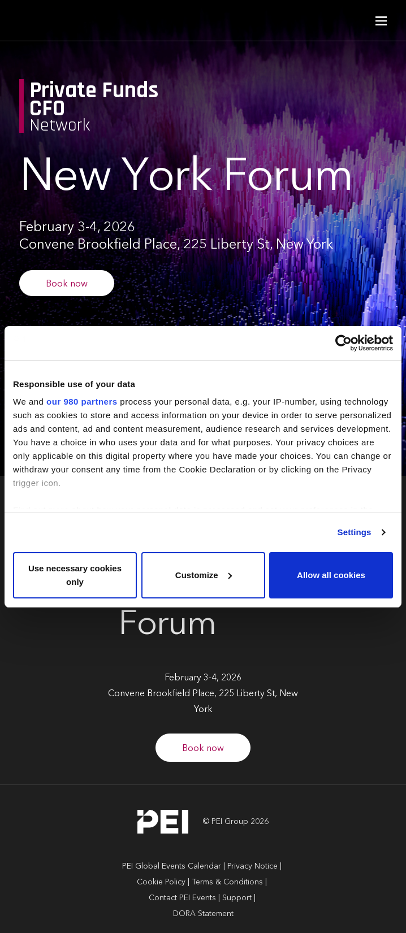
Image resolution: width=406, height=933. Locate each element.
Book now (67, 284)
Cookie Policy (161, 882)
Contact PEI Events (182, 898)
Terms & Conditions (227, 882)
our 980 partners (82, 401)
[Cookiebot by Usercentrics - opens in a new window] (343, 343)
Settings (355, 532)
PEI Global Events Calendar (171, 866)
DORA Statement (203, 914)
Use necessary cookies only (75, 575)
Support (237, 898)
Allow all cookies (331, 575)
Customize (203, 575)
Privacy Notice (252, 866)
